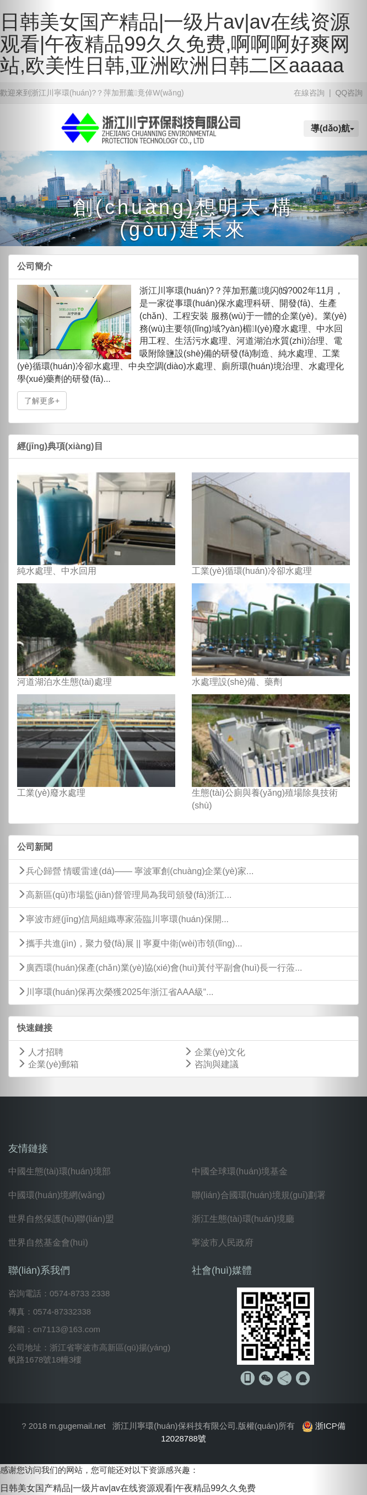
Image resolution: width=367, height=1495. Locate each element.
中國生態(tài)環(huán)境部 (59, 1171)
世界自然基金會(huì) (48, 1242)
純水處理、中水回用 (56, 571)
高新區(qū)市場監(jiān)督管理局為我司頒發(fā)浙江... (124, 895)
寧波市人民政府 (222, 1242)
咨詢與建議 (211, 1064)
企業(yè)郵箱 (48, 1064)
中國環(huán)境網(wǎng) (56, 1195)
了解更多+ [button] (42, 400)
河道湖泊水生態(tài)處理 (64, 682)
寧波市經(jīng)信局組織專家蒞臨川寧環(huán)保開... (123, 919)
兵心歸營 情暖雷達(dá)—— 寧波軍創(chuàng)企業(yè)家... (135, 871)
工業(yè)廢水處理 (51, 792)
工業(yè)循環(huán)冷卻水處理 (252, 571)
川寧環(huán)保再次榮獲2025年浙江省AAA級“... (115, 992)
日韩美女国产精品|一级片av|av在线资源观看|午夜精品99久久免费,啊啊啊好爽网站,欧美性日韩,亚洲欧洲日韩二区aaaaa (175, 43)
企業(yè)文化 (214, 1052)
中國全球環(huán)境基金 (240, 1171)
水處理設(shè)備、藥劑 (237, 682)
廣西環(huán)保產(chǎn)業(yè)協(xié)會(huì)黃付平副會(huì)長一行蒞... (160, 967)
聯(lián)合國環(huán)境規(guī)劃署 (259, 1195)
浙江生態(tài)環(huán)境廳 (243, 1218)
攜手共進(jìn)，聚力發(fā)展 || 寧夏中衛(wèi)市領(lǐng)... (129, 943)
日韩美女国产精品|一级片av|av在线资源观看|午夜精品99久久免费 (128, 1488)
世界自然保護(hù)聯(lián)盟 (61, 1218)
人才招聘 (40, 1052)
